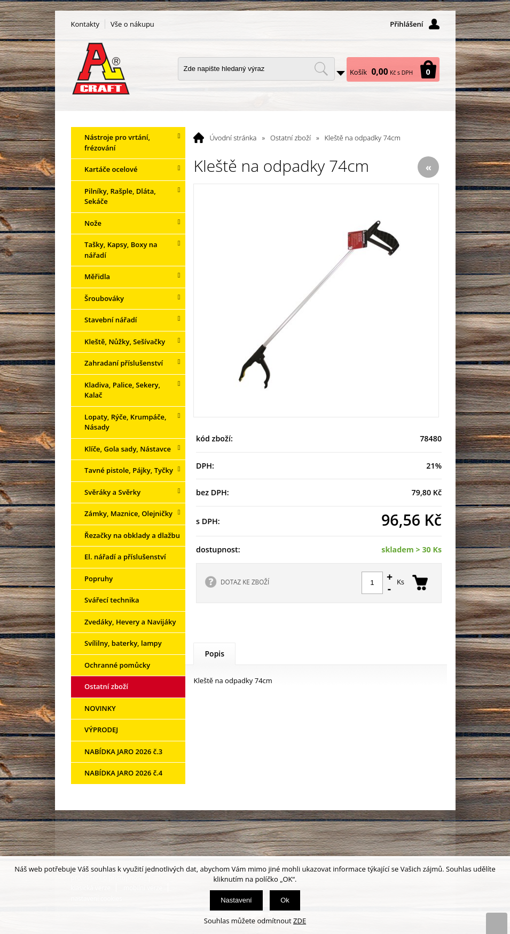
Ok (284, 900)
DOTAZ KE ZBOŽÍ (245, 581)
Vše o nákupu (132, 24)
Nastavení (236, 900)
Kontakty (85, 24)
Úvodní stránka (232, 138)
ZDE (299, 920)
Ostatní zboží (290, 138)
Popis (214, 653)
